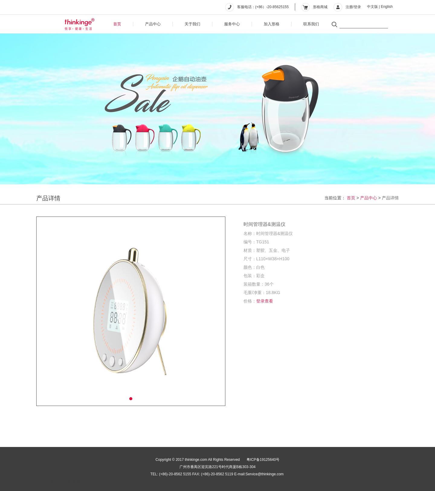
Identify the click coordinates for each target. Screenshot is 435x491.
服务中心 (232, 24)
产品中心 (153, 24)
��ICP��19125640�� (67, 481)
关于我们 (192, 24)
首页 (117, 24)
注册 (349, 7)
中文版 (372, 7)
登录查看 (264, 301)
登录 (357, 7)
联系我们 (311, 24)
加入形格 (271, 24)
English (387, 7)
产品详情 (390, 197)
